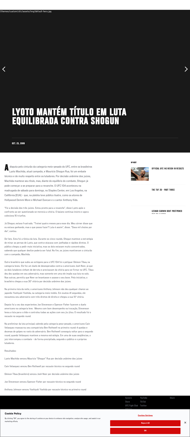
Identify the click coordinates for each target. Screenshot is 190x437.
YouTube (143, 398)
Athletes (34, 11)
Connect (132, 11)
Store (127, 402)
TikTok (143, 402)
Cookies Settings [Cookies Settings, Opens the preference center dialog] (145, 416)
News (45, 11)
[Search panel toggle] (180, 11)
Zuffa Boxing (159, 11)
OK (145, 431)
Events (8, 11)
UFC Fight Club (131, 405)
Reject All (145, 423)
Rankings (20, 11)
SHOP (172, 11)
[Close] (185, 422)
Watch (144, 11)
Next (185, 69)
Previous (4, 69)
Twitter (143, 405)
